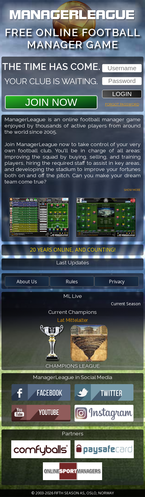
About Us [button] (27, 281)
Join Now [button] (51, 102)
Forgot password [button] (122, 103)
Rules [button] (72, 281)
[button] (122, 94)
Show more (132, 189)
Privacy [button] (117, 281)
